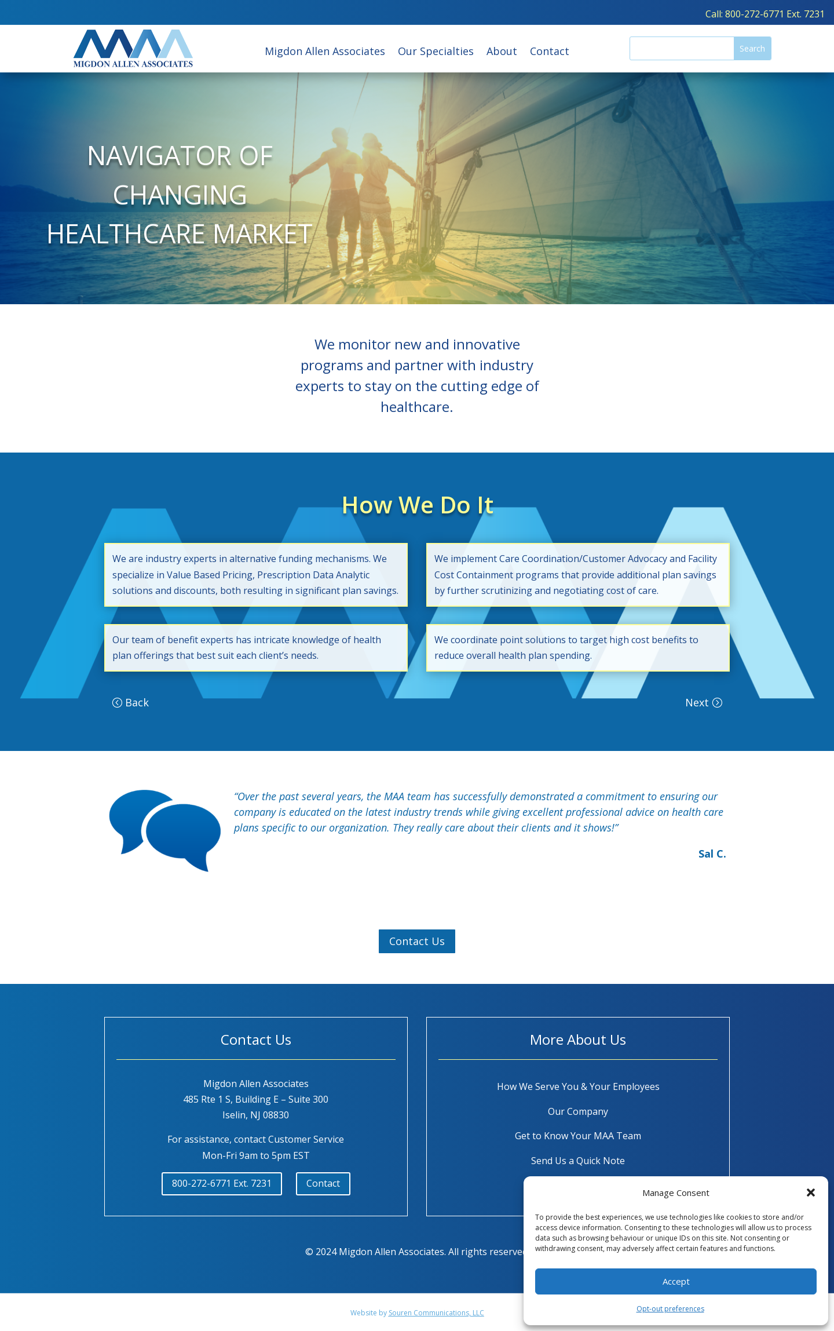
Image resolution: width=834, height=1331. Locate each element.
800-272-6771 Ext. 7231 (222, 1183)
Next (697, 702)
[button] (811, 1192)
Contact (549, 52)
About (502, 52)
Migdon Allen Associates (325, 52)
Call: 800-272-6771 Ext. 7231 (765, 14)
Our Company (578, 1111)
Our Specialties (436, 52)
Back (137, 702)
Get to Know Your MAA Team (578, 1135)
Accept (676, 1281)
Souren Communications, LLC (436, 1313)
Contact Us (417, 941)
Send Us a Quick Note (578, 1160)
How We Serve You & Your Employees (578, 1086)
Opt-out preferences (670, 1309)
